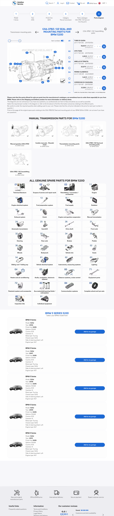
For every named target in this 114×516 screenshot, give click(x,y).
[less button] (94, 46)
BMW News (92, 3)
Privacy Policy (38, 511)
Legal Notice (38, 513)
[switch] (62, 40)
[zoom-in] (19, 40)
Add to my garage (90, 332)
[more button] (100, 46)
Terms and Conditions (41, 509)
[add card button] (104, 46)
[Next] (77, 32)
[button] (105, 29)
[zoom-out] (9, 40)
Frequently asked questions (17, 509)
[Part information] (69, 57)
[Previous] (37, 32)
